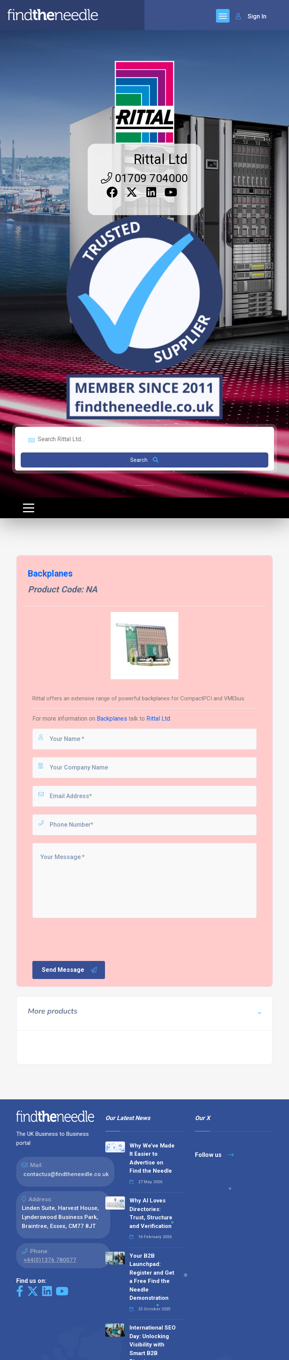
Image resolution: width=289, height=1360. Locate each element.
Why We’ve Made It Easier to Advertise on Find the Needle (152, 1158)
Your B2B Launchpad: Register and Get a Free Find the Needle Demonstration (151, 1277)
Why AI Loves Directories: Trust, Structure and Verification (150, 1213)
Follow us (214, 1154)
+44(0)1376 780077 (49, 1260)
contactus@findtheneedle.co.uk (66, 1174)
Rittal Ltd (161, 159)
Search (144, 460)
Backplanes (112, 718)
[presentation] (88, 938)
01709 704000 (144, 178)
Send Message (69, 970)
